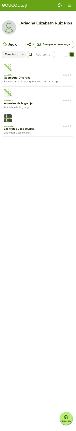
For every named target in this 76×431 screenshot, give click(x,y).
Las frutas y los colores (19, 128)
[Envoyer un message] (53, 44)
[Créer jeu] (66, 418)
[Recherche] (41, 54)
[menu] (69, 5)
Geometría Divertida (17, 77)
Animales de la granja (18, 103)
